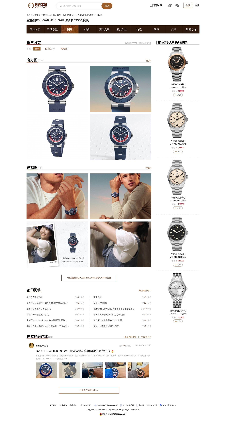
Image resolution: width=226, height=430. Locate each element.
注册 (197, 5)
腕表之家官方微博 (169, 405)
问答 (156, 29)
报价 (87, 29)
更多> (148, 60)
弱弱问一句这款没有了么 (38, 314)
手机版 (140, 405)
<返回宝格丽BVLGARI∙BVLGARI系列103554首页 (89, 278)
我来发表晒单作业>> (89, 390)
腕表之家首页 (33, 15)
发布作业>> (146, 337)
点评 (173, 29)
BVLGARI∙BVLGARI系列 (64, 15)
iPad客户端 (113, 405)
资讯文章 (104, 29)
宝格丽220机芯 (100, 303)
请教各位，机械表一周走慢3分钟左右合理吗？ (47, 303)
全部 (37, 48)
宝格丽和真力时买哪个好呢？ (107, 326)
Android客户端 (127, 405)
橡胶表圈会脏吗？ (35, 297)
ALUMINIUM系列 (85, 15)
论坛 (139, 29)
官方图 (50, 48)
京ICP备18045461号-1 (130, 410)
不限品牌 (98, 297)
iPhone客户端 (101, 405)
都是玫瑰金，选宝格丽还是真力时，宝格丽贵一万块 (48, 326)
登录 (187, 5)
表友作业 (121, 29)
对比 (179, 95)
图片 (69, 29)
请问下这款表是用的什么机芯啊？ (109, 320)
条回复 (127, 345)
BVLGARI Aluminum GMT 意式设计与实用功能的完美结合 (73, 351)
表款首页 (35, 29)
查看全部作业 (130, 337)
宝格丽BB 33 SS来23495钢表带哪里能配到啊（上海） (48, 320)
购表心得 (191, 29)
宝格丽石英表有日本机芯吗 (39, 309)
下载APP (156, 5)
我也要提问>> (145, 290)
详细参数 (52, 29)
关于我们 (53, 405)
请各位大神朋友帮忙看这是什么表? (109, 314)
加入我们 (73, 405)
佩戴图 (65, 48)
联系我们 (63, 405)
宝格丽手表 (46, 15)
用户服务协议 (85, 405)
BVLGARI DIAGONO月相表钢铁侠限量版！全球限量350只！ (115, 309)
